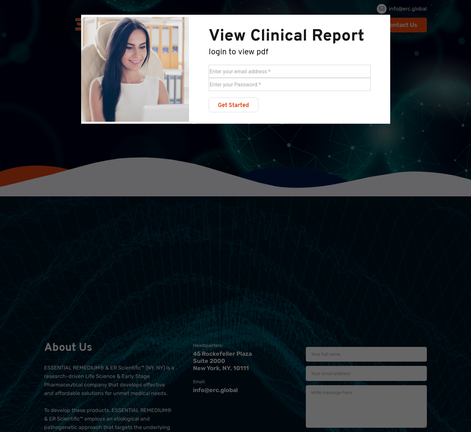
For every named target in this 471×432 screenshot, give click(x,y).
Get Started (233, 105)
